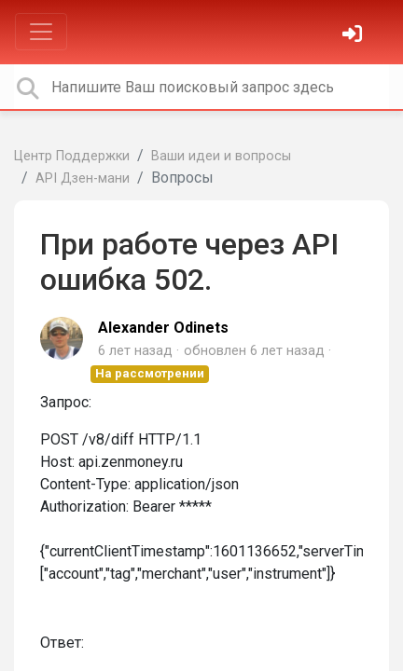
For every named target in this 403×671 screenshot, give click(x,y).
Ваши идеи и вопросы (221, 156)
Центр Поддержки (72, 156)
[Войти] (354, 36)
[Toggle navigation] (41, 31)
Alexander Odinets (163, 327)
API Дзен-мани (82, 178)
